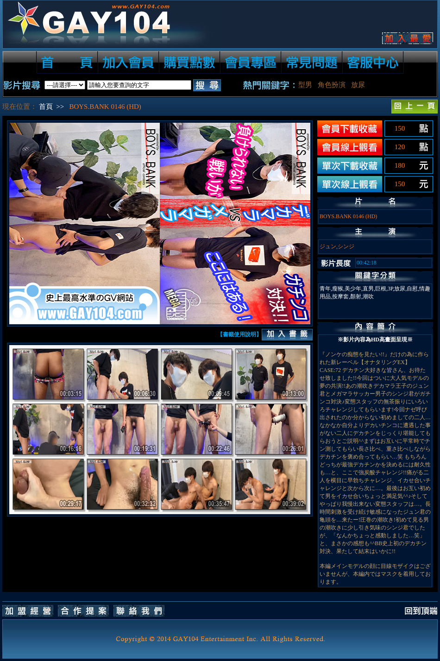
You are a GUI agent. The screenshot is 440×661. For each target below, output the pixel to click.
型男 (305, 84)
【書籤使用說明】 (239, 334)
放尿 (358, 84)
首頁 (46, 106)
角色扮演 (332, 84)
